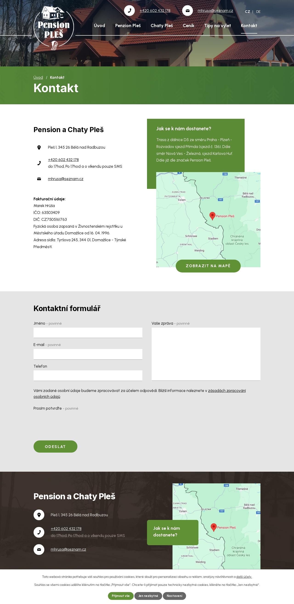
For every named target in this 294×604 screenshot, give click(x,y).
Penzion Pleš (128, 25)
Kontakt (249, 25)
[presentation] (68, 421)
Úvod (99, 25)
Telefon (40, 366)
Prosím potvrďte (56, 408)
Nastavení (175, 596)
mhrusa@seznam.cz (65, 178)
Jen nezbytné (149, 596)
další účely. (244, 576)
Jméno (48, 323)
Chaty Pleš (162, 25)
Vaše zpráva (171, 323)
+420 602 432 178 (63, 159)
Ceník (188, 25)
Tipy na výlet (217, 25)
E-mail (47, 344)
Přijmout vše (120, 596)
